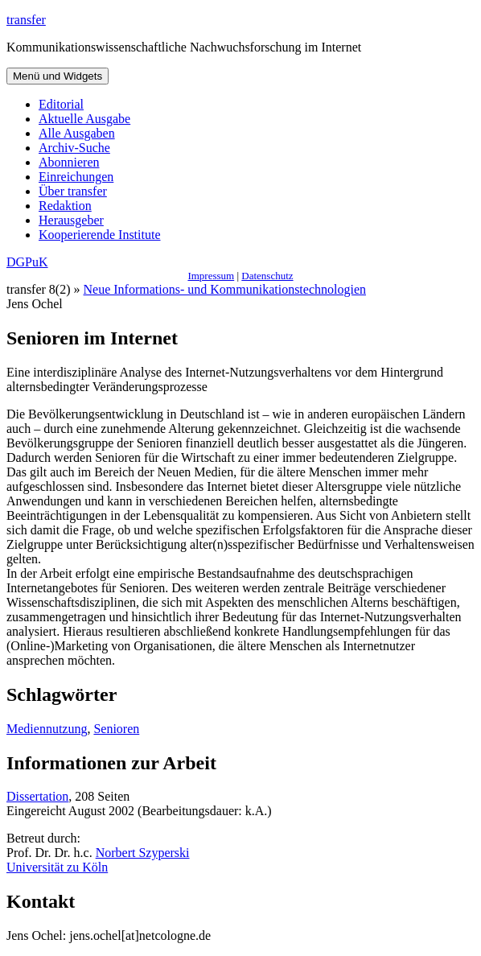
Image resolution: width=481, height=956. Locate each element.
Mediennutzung (46, 729)
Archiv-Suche (74, 148)
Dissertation (37, 796)
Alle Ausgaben (77, 133)
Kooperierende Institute (100, 234)
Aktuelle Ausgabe (84, 119)
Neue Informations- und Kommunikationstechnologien (225, 289)
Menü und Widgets (57, 76)
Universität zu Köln (57, 867)
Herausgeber (71, 220)
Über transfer (73, 191)
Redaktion (65, 205)
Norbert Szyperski (143, 852)
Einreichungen (76, 176)
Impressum (210, 276)
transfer (26, 20)
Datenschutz (267, 276)
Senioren (116, 729)
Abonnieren (69, 162)
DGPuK (27, 262)
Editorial (61, 104)
